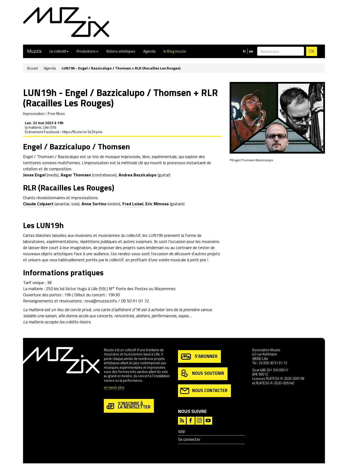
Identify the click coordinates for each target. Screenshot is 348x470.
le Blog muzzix (174, 51)
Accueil (32, 68)
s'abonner (198, 356)
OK (311, 51)
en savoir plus (114, 387)
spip (181, 431)
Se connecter (189, 439)
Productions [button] (87, 51)
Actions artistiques (120, 51)
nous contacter (203, 390)
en (251, 51)
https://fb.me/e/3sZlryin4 (82, 131)
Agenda (149, 51)
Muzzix (34, 51)
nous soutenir (202, 373)
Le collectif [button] (59, 51)
